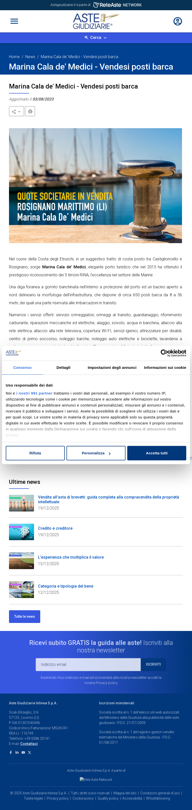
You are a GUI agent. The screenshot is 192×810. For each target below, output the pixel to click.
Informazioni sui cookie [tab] (165, 367)
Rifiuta (35, 453)
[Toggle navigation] (14, 21)
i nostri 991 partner (34, 393)
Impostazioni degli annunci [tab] (112, 367)
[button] (16, 111)
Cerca (95, 37)
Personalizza (96, 453)
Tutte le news (24, 616)
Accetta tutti (157, 453)
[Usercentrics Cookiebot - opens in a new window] (164, 353)
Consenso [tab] (22, 367)
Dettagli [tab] (63, 367)
